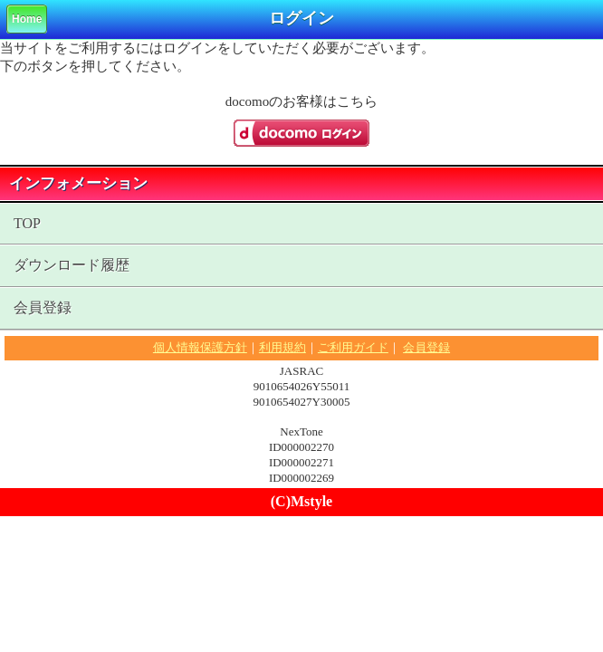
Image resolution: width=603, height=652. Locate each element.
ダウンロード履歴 (71, 265)
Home (27, 19)
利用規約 (282, 347)
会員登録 (43, 307)
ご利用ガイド (353, 347)
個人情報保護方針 (200, 347)
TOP (27, 223)
